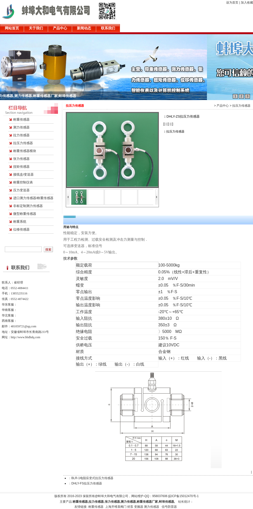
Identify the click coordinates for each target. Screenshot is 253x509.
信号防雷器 (169, 506)
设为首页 (232, 2)
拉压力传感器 (23, 143)
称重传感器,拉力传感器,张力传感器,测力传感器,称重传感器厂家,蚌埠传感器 (63, 96)
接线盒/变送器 (23, 174)
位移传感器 (21, 229)
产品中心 (223, 105)
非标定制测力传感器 (28, 206)
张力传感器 (21, 159)
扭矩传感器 (21, 166)
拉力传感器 (21, 135)
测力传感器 (21, 127)
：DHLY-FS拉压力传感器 (85, 483)
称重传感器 (21, 119)
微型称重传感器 (24, 214)
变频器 (138, 506)
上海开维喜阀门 (115, 506)
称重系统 (19, 221)
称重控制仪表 (23, 182)
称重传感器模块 (24, 151)
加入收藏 (247, 2)
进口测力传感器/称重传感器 (33, 198)
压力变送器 (21, 190)
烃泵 (130, 506)
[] (164, 124)
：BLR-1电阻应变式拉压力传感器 (90, 478)
